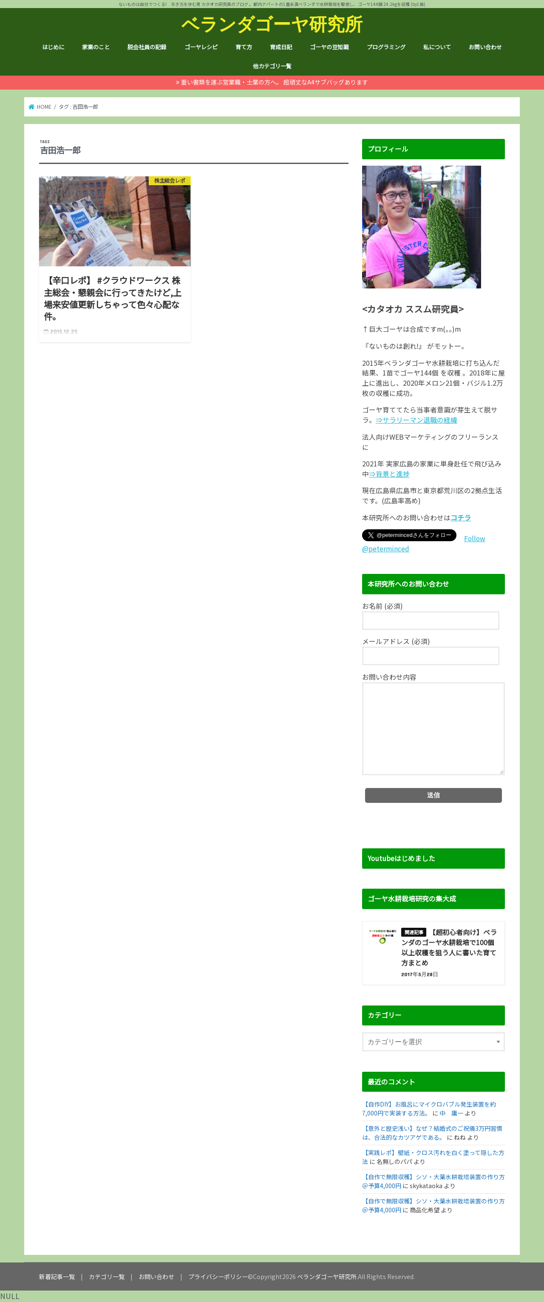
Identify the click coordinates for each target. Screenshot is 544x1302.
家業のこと (96, 47)
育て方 (243, 47)
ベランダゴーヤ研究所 (272, 23)
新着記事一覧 (57, 1276)
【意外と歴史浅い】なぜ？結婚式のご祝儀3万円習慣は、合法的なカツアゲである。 (432, 1132)
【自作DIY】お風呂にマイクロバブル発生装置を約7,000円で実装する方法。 (429, 1108)
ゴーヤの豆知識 (329, 47)
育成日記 (281, 47)
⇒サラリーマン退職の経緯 (416, 420)
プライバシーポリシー (218, 1276)
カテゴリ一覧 (107, 1276)
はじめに (53, 47)
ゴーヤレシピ (201, 47)
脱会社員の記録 (147, 47)
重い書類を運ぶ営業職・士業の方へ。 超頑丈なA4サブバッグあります (274, 82)
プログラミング (386, 47)
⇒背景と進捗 (389, 474)
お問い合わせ (485, 47)
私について (437, 47)
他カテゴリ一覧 (272, 66)
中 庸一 (451, 1113)
